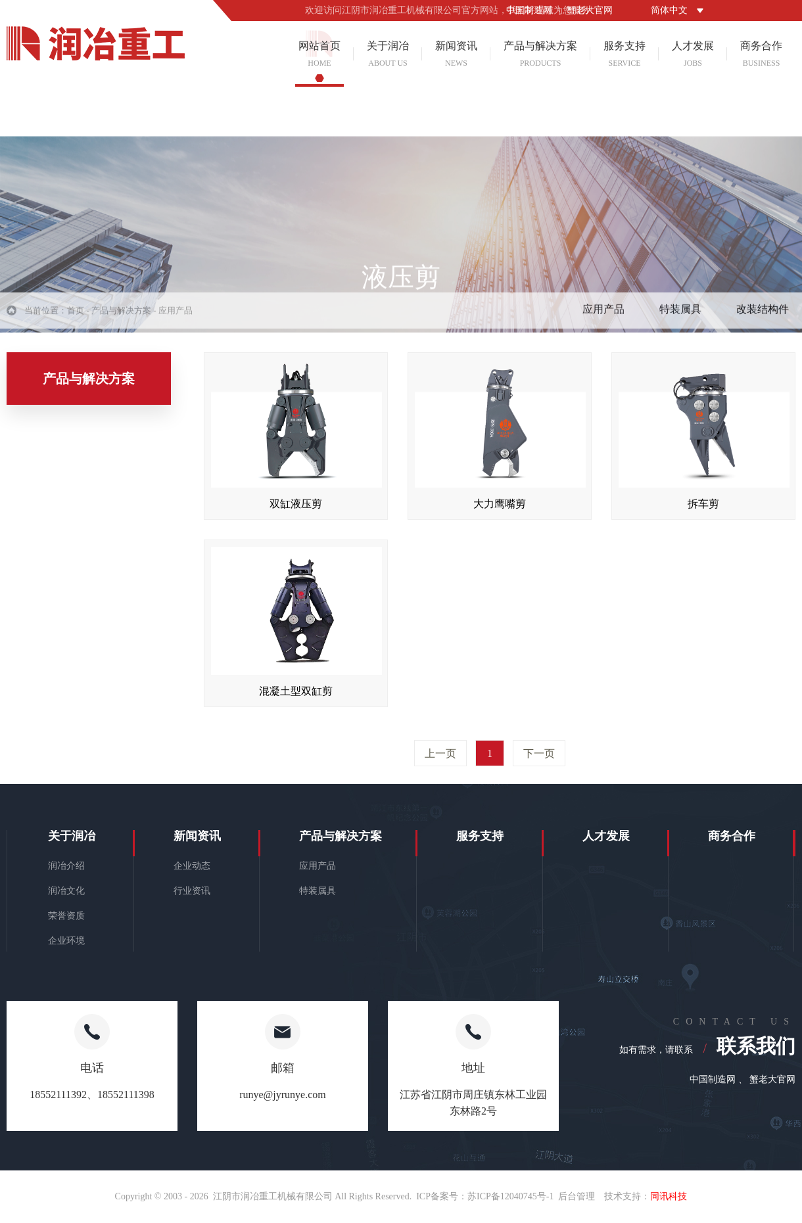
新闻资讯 (456, 54)
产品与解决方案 (540, 54)
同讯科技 (668, 1196)
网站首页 (319, 54)
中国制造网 (529, 10)
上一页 (440, 753)
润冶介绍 (66, 866)
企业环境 (66, 941)
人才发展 (693, 54)
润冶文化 (66, 891)
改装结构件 (762, 314)
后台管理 (576, 1196)
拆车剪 (703, 503)
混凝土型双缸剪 (296, 691)
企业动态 (192, 866)
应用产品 (603, 314)
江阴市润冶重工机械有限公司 (273, 1196)
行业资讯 (192, 891)
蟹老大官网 (590, 10)
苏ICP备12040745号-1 (510, 1196)
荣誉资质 (66, 916)
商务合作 (761, 54)
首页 (75, 316)
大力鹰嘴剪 (499, 503)
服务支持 (624, 54)
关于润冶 (388, 54)
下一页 (539, 753)
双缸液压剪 (296, 503)
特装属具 (680, 314)
